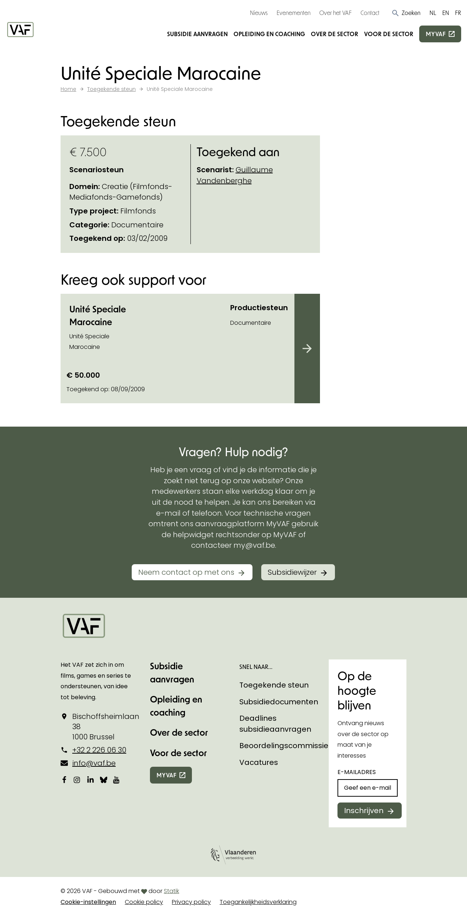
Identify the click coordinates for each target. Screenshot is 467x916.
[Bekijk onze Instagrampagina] (77, 779)
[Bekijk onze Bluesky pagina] (103, 779)
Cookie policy (144, 902)
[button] (406, 12)
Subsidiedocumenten (278, 702)
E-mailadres (356, 772)
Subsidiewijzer (292, 572)
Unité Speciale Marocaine (97, 315)
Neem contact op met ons (186, 572)
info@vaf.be (94, 763)
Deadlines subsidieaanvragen (275, 723)
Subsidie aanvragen (197, 33)
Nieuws (259, 12)
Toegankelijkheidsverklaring (258, 902)
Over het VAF (335, 12)
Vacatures (258, 762)
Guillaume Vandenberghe (235, 175)
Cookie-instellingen (88, 902)
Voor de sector (388, 33)
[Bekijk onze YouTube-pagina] (116, 779)
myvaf (436, 33)
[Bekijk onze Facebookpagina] (64, 779)
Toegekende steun (274, 685)
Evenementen (293, 12)
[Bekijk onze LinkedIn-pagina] (90, 779)
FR (458, 12)
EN (445, 12)
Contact (369, 12)
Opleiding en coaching (269, 33)
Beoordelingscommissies (285, 745)
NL (432, 12)
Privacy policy (191, 902)
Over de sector (334, 33)
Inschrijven (363, 810)
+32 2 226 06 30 (99, 750)
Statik (171, 891)
